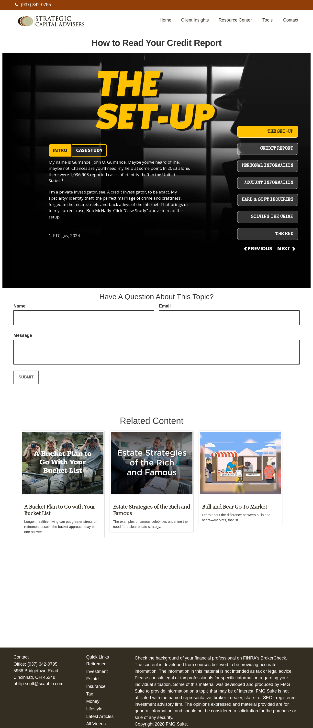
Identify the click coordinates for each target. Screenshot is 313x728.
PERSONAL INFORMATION (267, 166)
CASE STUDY (89, 150)
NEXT (286, 248)
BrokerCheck (273, 658)
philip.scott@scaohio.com (38, 683)
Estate (92, 678)
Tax (89, 694)
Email (165, 306)
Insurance (96, 686)
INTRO (60, 150)
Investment (97, 671)
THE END (284, 234)
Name (19, 306)
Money (93, 701)
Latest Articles (100, 716)
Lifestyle (94, 708)
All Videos (96, 723)
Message (22, 335)
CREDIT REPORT (276, 149)
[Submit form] (26, 377)
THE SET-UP (280, 132)
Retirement (97, 663)
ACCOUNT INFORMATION (268, 183)
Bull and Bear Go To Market (234, 507)
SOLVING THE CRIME (272, 217)
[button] (165, 20)
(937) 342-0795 (32, 4)
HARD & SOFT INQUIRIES (267, 200)
